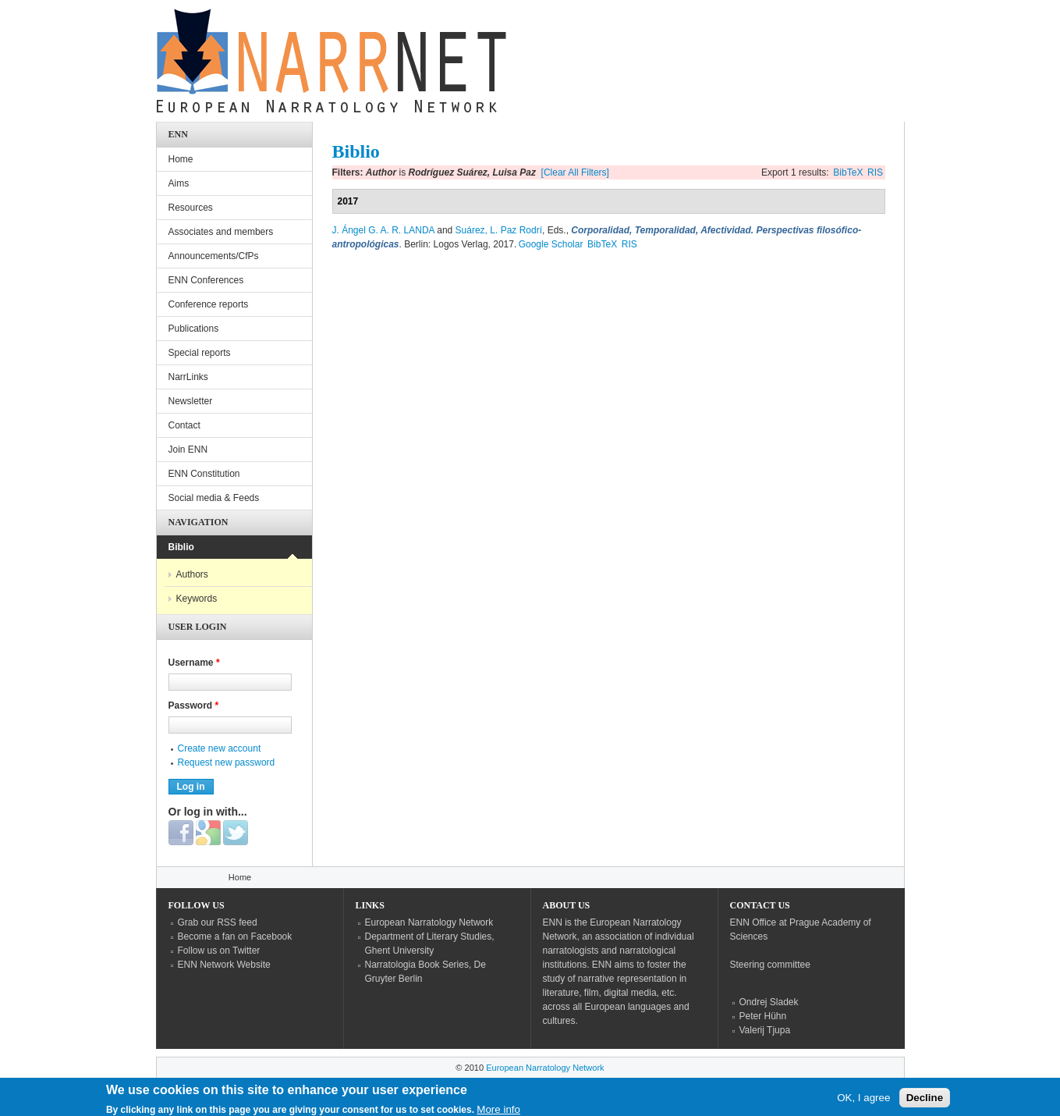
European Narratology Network (429, 922)
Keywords (197, 598)
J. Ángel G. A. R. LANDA (383, 230)
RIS (875, 172)
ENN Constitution (204, 473)
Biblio (181, 547)
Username (194, 662)
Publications (193, 328)
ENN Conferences (206, 280)
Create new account (219, 748)
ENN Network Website (224, 964)
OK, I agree (863, 1101)
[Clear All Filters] (575, 172)
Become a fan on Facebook (235, 936)
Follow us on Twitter (219, 950)
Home (180, 159)
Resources (190, 207)
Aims (179, 183)
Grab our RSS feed (217, 922)
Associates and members (221, 231)
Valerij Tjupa (765, 1030)
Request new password (226, 762)
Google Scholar (551, 244)
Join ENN (188, 449)
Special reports (199, 352)
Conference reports (208, 304)
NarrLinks (188, 376)
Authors (192, 574)
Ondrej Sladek (769, 1002)
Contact (184, 425)
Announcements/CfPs (213, 256)
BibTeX (848, 172)
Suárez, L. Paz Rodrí (499, 230)
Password (193, 705)
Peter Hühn (763, 1016)
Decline (924, 1101)
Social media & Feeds (214, 497)
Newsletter (190, 401)
